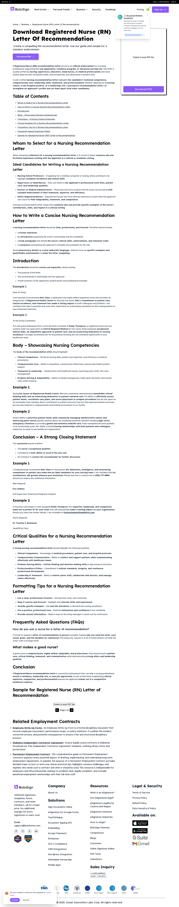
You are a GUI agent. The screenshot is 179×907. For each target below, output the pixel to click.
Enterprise (53, 838)
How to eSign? (98, 822)
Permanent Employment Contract (31, 754)
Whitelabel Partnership (60, 859)
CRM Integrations (57, 849)
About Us (53, 792)
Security (96, 9)
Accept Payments (57, 833)
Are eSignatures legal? (102, 797)
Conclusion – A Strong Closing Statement (36, 119)
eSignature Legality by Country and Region (102, 805)
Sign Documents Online (60, 807)
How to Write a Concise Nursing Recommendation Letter (44, 107)
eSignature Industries (101, 817)
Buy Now (6, 1)
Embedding (54, 828)
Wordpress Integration (60, 854)
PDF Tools (95, 854)
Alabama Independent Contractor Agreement (38, 742)
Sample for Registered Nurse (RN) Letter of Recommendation (46, 135)
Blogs (93, 838)
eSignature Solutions (101, 811)
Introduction (23, 111)
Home (15, 24)
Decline (26, 900)
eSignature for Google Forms (63, 812)
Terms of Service (141, 792)
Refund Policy (139, 803)
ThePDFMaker (55, 817)
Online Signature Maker (102, 848)
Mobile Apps (54, 865)
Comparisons (97, 832)
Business (25, 24)
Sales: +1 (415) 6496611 (161, 2)
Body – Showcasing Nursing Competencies (37, 115)
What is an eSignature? (102, 792)
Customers (95, 843)
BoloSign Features (100, 827)
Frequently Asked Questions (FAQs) (34, 131)
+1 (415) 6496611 (97, 873)
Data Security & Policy (144, 808)
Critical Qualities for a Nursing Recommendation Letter (43, 123)
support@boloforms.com (27, 825)
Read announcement (134, 35)
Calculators (96, 859)
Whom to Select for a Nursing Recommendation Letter (43, 103)
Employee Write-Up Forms (27, 728)
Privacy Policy (139, 797)
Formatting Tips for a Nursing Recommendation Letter (43, 127)
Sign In (173, 2)
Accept (15, 900)
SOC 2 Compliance (57, 843)
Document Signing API (60, 822)
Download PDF (143, 89)
